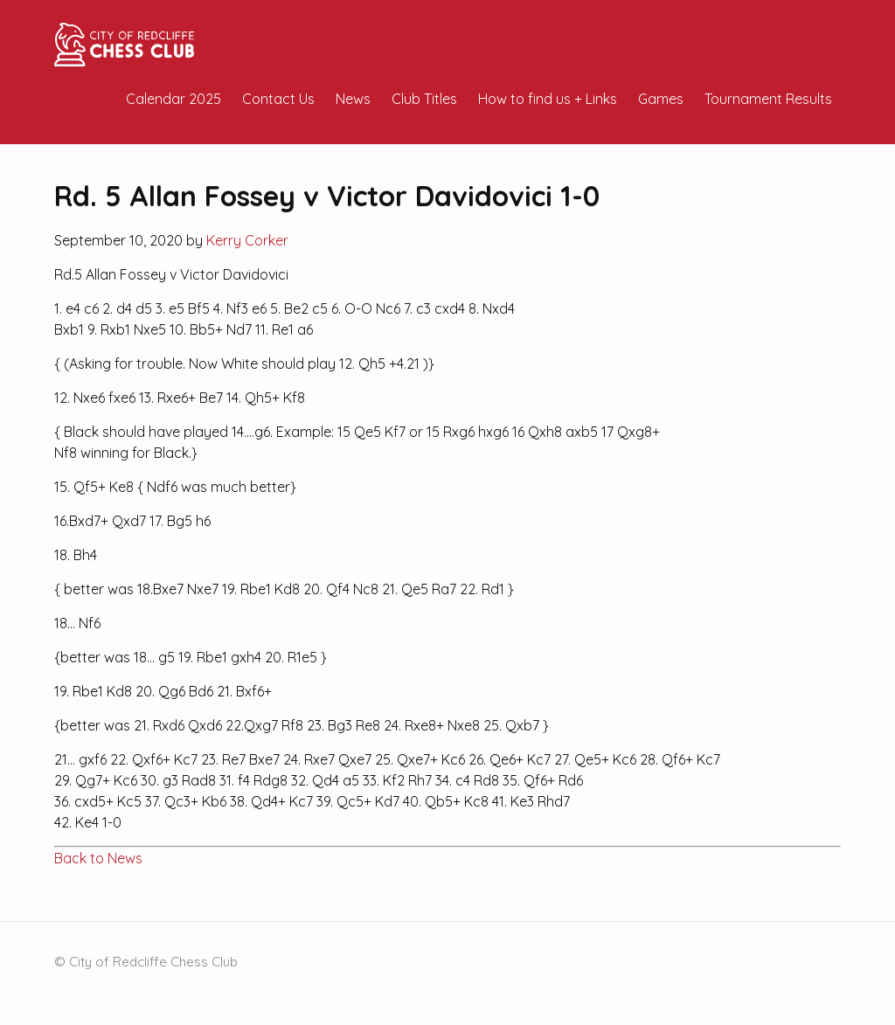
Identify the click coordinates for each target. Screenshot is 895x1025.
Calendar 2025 (173, 98)
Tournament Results (768, 98)
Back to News (98, 858)
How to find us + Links (547, 98)
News (353, 98)
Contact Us (278, 98)
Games (660, 98)
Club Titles (424, 98)
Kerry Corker (247, 240)
